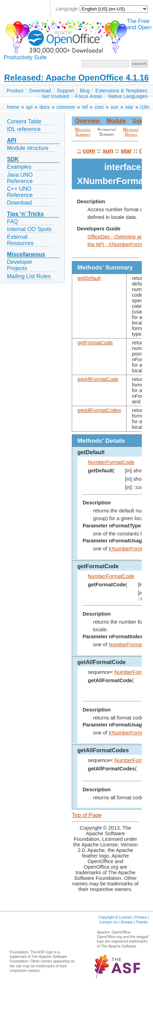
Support (65, 90)
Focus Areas (88, 96)
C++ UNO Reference (20, 192)
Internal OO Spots (29, 229)
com (99, 107)
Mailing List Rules (29, 276)
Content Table (24, 121)
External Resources (20, 240)
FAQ (12, 221)
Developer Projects (19, 265)
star (129, 107)
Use (137, 121)
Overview (87, 121)
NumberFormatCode (111, 462)
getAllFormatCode (97, 379)
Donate (126, 922)
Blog (85, 90)
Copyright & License (114, 917)
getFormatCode (95, 342)
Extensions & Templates (121, 90)
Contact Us (108, 922)
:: (79, 150)
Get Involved (55, 96)
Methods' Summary (83, 132)
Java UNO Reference (20, 178)
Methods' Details (131, 132)
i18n (144, 107)
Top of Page (86, 815)
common (65, 107)
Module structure (27, 148)
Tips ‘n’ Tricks (25, 214)
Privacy (141, 917)
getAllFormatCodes (99, 410)
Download (40, 90)
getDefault (89, 278)
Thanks (142, 922)
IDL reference (23, 129)
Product (15, 90)
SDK (13, 159)
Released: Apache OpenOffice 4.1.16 (76, 77)
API (11, 140)
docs (44, 107)
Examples (19, 167)
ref (84, 107)
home (13, 107)
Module (116, 121)
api (29, 107)
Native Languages (127, 96)
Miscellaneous (26, 254)
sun (114, 107)
